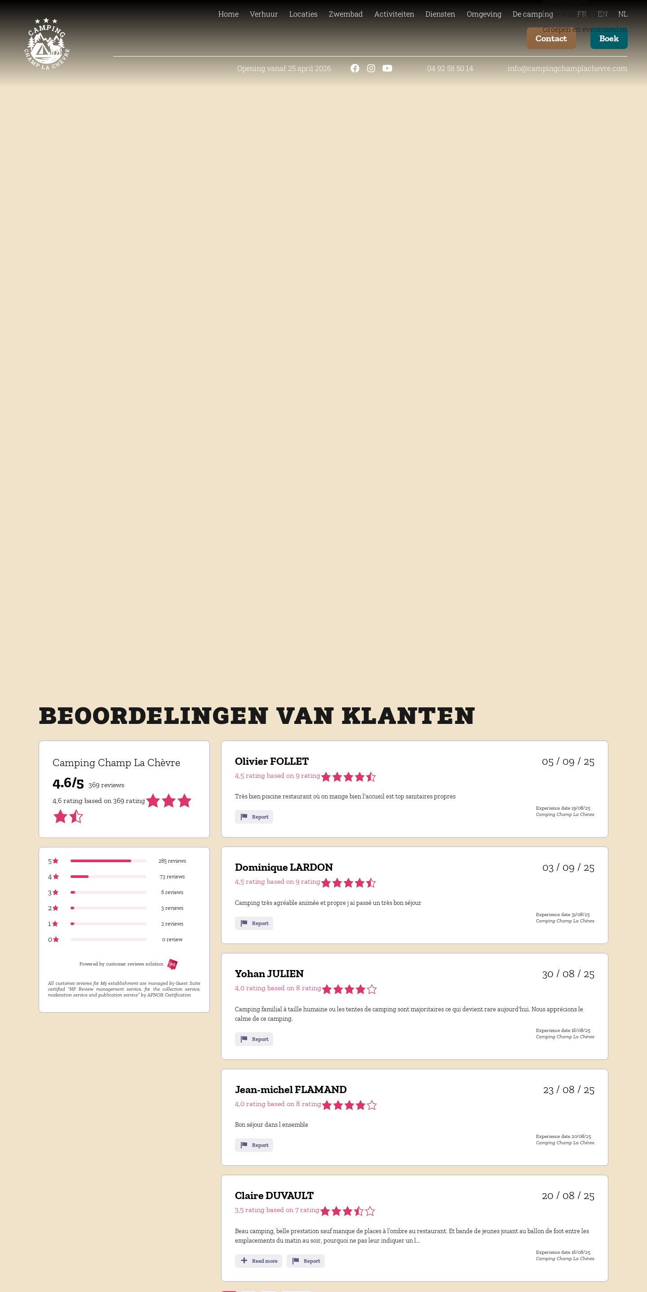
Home (228, 13)
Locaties (303, 13)
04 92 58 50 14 (450, 68)
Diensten (440, 13)
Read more (258, 1261)
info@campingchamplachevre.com (568, 68)
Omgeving (484, 13)
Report (254, 816)
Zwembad (346, 13)
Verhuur (264, 13)
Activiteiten (394, 13)
